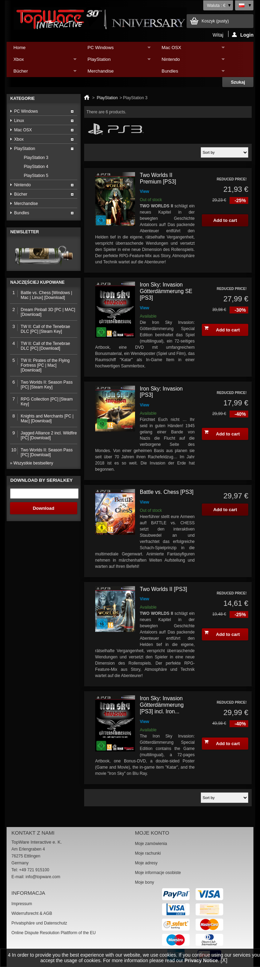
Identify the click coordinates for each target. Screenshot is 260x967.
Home (20, 47)
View (144, 191)
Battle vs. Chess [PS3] (167, 492)
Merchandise (101, 71)
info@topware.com (43, 876)
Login (242, 34)
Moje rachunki (148, 853)
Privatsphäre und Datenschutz (39, 923)
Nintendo (190, 61)
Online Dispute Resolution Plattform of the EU (53, 932)
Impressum (21, 903)
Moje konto (152, 833)
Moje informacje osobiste (158, 872)
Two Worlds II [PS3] (163, 589)
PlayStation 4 (36, 166)
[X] (224, 960)
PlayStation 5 (36, 175)
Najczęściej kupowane (37, 282)
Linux (19, 120)
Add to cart (222, 329)
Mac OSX (190, 49)
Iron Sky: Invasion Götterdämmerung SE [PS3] (166, 291)
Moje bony (144, 882)
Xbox (42, 61)
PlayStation (116, 61)
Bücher (42, 72)
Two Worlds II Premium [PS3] (158, 178)
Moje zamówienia (151, 843)
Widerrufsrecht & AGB (31, 913)
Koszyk (215, 21)
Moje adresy (146, 863)
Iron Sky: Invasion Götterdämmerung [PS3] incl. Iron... (162, 704)
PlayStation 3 (36, 157)
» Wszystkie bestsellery (31, 463)
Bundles (190, 72)
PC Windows (116, 49)
